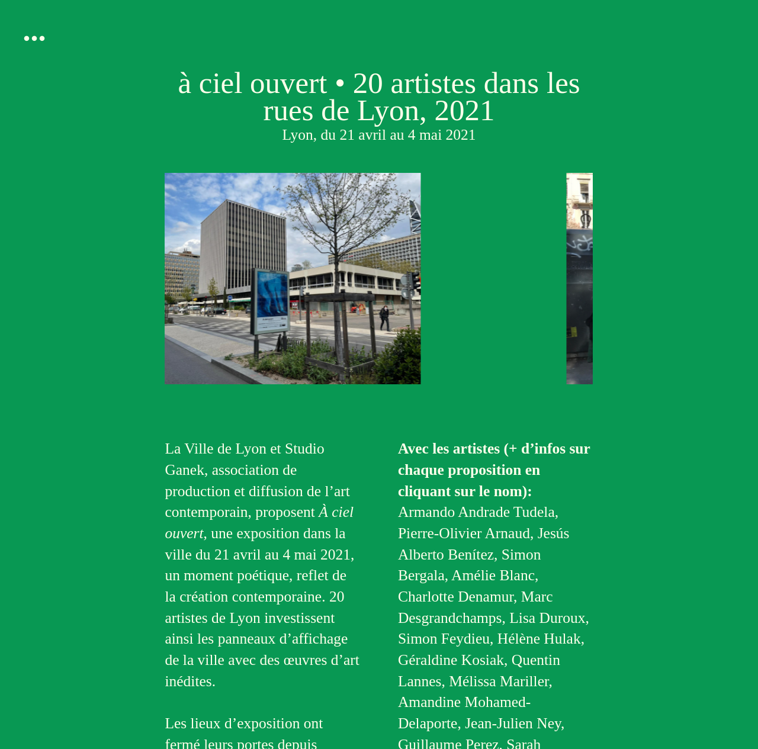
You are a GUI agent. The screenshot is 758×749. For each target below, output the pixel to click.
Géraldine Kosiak (451, 659)
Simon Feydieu (444, 638)
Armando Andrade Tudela (476, 511)
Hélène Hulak (539, 638)
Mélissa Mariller (498, 681)
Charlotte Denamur (455, 596)
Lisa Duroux (547, 617)
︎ (34, 39)
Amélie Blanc (493, 575)
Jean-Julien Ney (513, 723)
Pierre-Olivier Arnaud (464, 533)
